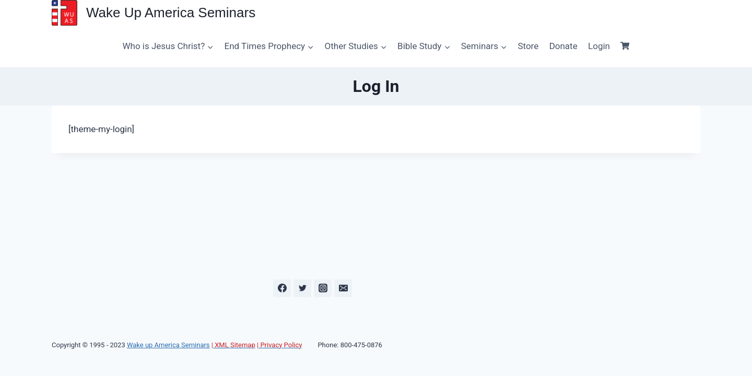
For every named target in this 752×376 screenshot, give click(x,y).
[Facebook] (282, 288)
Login (599, 46)
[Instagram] (323, 288)
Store (528, 46)
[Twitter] (302, 288)
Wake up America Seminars (168, 345)
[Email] (343, 288)
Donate (563, 46)
